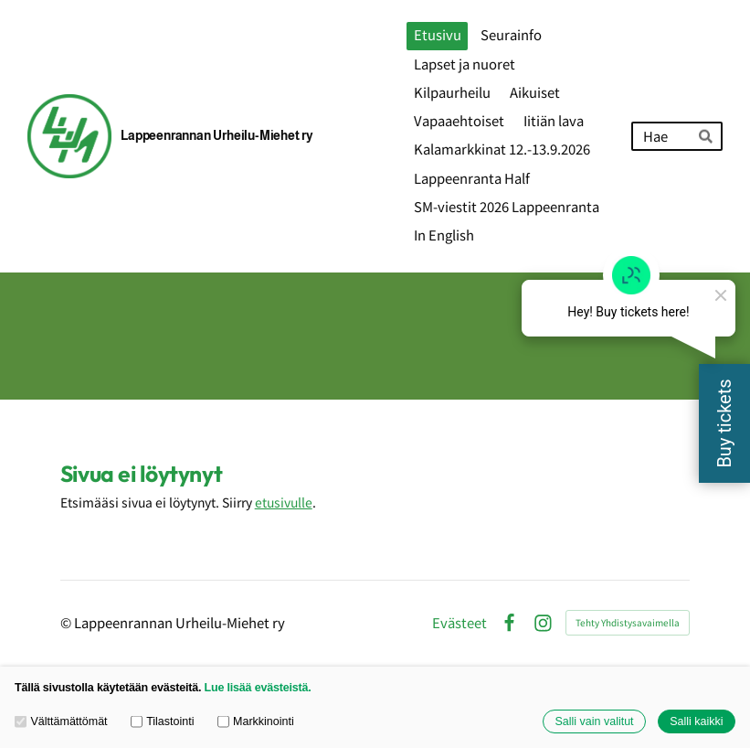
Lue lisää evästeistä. (258, 687)
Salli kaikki (696, 721)
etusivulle (283, 502)
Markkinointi (255, 721)
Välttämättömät (61, 721)
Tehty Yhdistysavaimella (628, 622)
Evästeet (459, 623)
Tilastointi (163, 721)
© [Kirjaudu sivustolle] (67, 622)
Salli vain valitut (594, 721)
